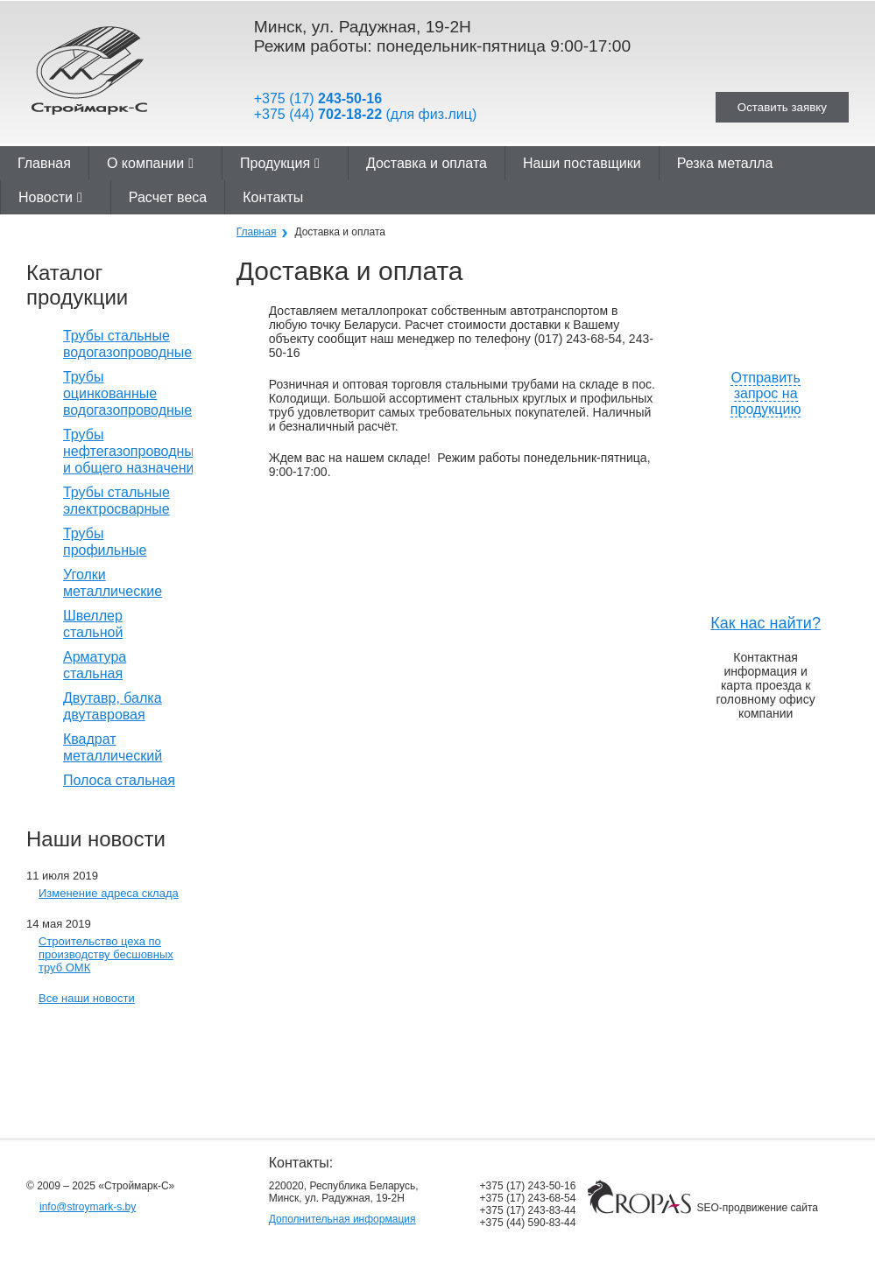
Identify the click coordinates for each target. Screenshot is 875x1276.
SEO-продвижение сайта (757, 1208)
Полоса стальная (119, 780)
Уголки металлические (112, 583)
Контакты (273, 197)
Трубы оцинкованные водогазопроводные (127, 393)
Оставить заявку (782, 107)
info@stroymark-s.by (87, 1207)
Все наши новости (87, 998)
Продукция (280, 163)
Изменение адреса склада (109, 893)
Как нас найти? (765, 623)
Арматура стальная (94, 665)
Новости (50, 197)
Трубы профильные (104, 541)
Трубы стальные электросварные (116, 500)
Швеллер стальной (93, 624)
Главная (44, 163)
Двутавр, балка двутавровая (112, 706)
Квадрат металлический (112, 747)
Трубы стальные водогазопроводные (127, 344)
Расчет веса (168, 197)
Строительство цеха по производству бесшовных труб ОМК (106, 954)
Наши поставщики (582, 163)
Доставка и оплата (426, 163)
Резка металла (725, 163)
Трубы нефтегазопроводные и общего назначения (132, 451)
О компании (150, 163)
